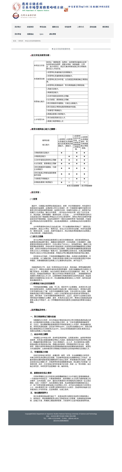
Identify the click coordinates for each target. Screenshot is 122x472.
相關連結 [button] (30, 80)
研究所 (20, 87)
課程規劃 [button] (93, 73)
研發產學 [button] (68, 73)
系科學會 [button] (18, 80)
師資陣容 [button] (30, 73)
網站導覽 (52, 80)
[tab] (77, 66)
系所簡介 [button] (18, 73)
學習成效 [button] (43, 73)
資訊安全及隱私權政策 (61, 467)
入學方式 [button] (80, 73)
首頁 (14, 87)
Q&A (41, 80)
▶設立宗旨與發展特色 (33, 87)
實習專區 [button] (105, 73)
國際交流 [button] (55, 73)
